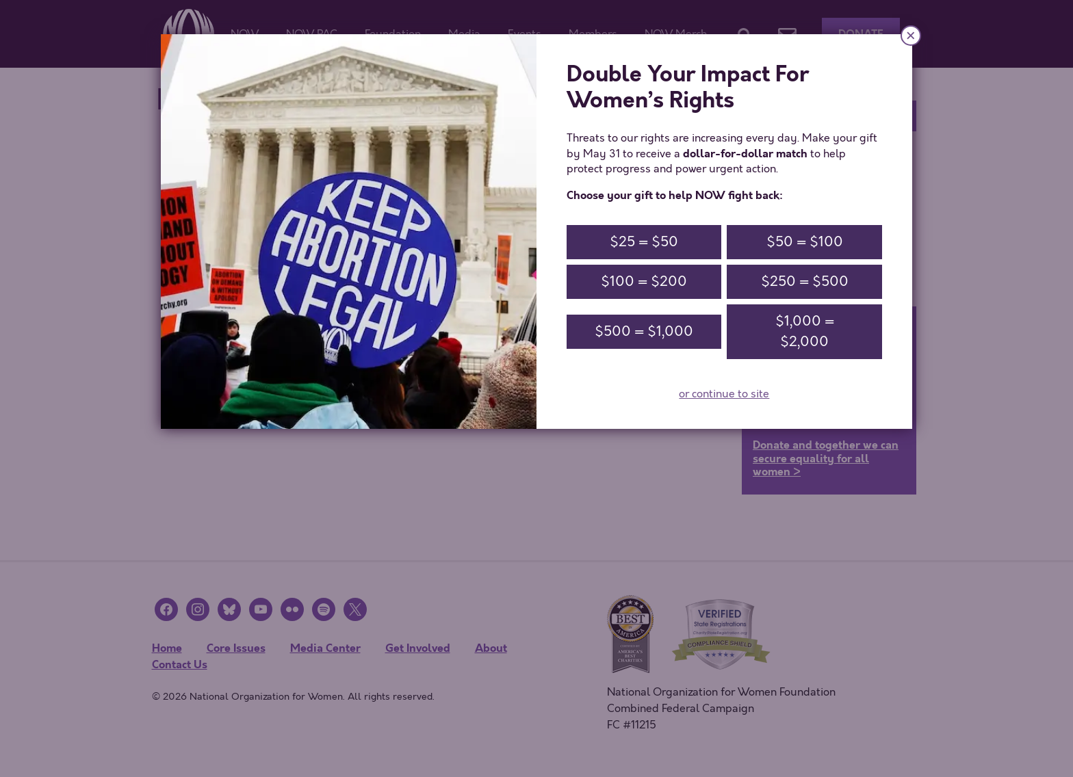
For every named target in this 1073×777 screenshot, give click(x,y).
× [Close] (911, 35)
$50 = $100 (804, 242)
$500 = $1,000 (644, 331)
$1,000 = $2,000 (804, 331)
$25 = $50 (644, 242)
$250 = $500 (805, 281)
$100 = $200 (644, 281)
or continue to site (724, 393)
